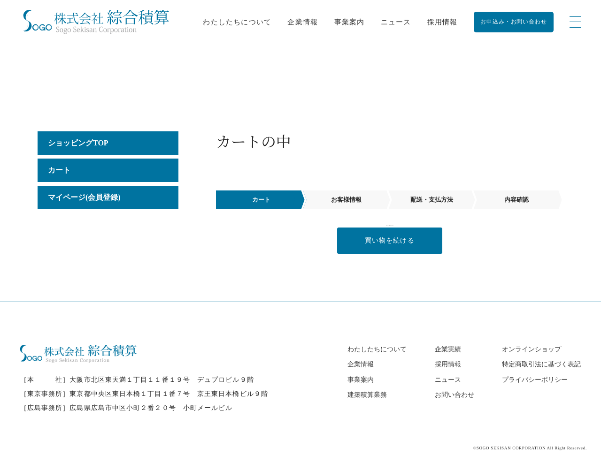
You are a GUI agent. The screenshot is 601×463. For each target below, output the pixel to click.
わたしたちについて (237, 22)
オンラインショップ (531, 349)
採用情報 (442, 22)
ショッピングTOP (78, 143)
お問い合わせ (454, 394)
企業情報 (302, 22)
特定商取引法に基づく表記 (541, 364)
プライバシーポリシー (535, 379)
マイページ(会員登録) (84, 197)
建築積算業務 (367, 394)
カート (59, 170)
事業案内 (349, 22)
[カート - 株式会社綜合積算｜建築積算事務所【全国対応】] (96, 22)
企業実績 (448, 349)
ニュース (396, 22)
